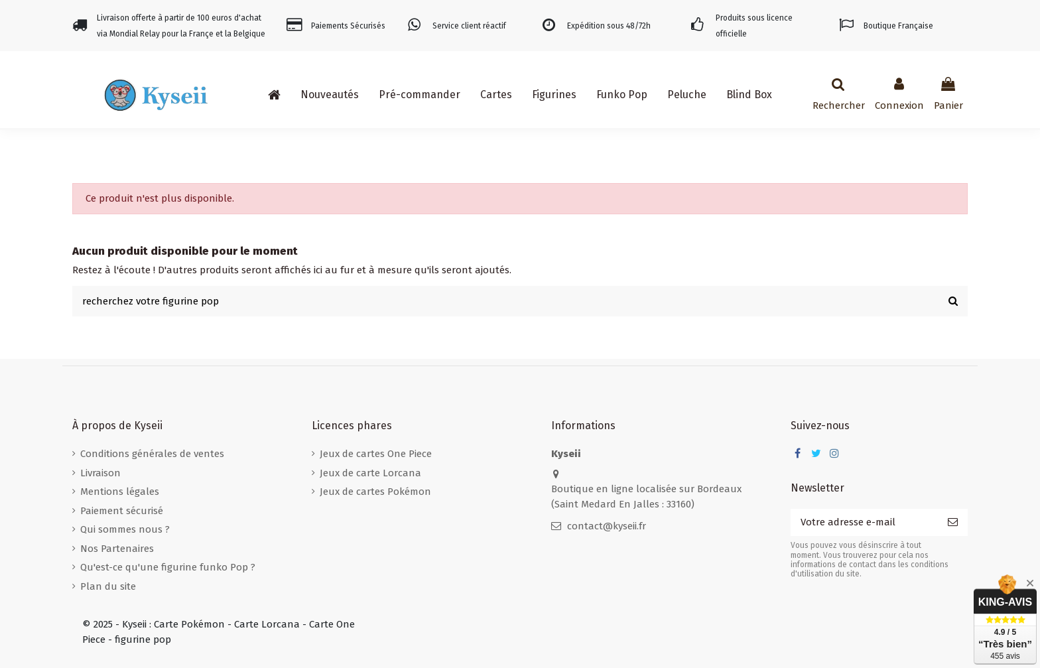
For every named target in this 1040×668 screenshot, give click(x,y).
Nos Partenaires (117, 549)
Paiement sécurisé (121, 511)
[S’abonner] (953, 522)
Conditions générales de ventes (152, 454)
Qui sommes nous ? (125, 529)
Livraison (100, 473)
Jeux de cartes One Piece (376, 454)
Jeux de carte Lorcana (370, 473)
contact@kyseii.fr (606, 526)
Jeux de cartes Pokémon (375, 492)
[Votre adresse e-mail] (864, 522)
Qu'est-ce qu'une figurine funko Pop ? (167, 567)
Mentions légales (119, 492)
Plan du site (108, 586)
